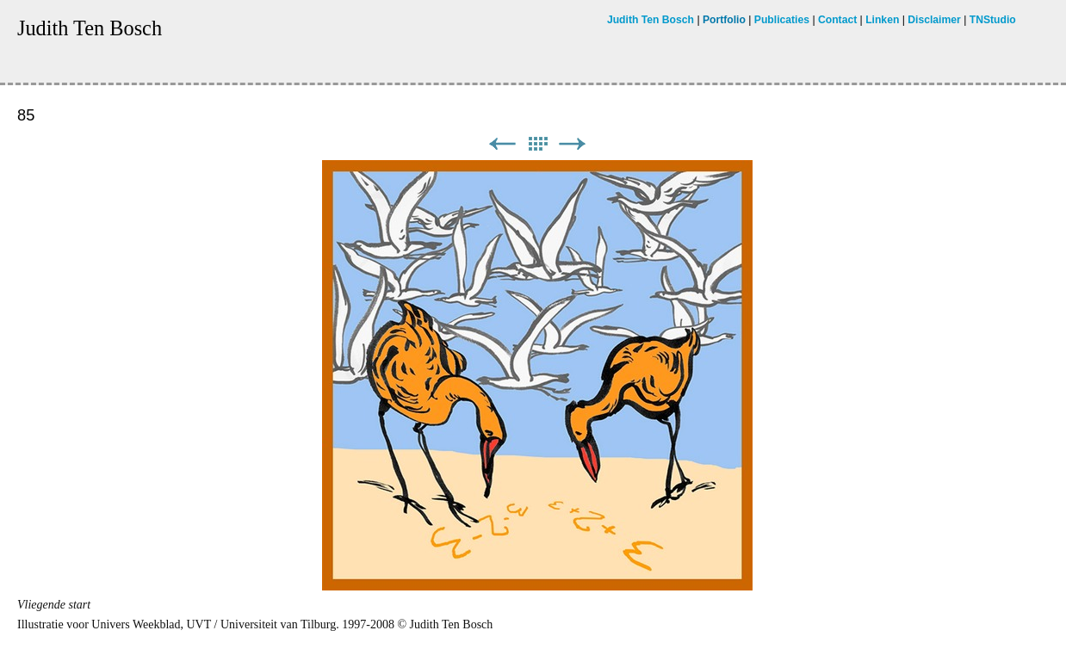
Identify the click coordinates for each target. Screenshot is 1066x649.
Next (572, 144)
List (537, 144)
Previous (502, 144)
